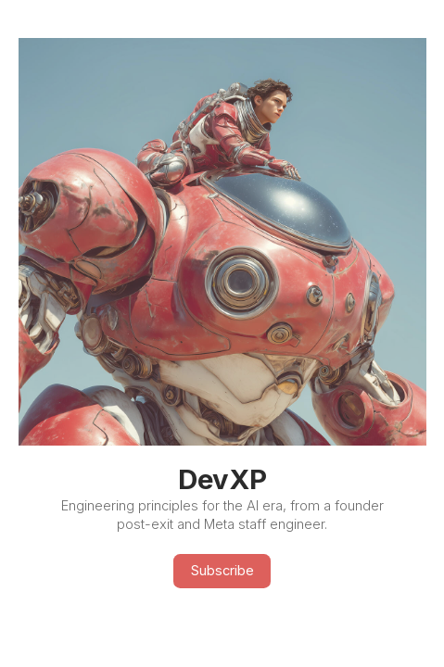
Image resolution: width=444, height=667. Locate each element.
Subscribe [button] (222, 570)
